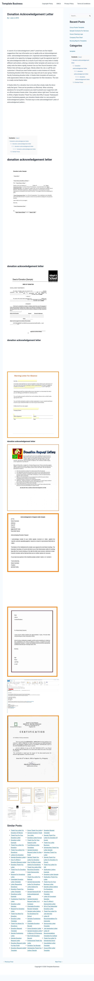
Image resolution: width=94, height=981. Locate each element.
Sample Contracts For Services (80, 31)
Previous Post (8, 969)
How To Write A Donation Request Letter (17, 864)
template (73, 51)
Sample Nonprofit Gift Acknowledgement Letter (34, 899)
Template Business (12, 3)
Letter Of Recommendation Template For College (51, 935)
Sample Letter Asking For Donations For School (34, 918)
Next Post (59, 969)
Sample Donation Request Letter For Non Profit (33, 857)
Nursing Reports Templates (79, 41)
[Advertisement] (22, 35)
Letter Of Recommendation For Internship (51, 921)
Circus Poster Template (77, 27)
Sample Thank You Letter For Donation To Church (51, 859)
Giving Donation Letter (34, 933)
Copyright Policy (50, 4)
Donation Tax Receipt (34, 953)
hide (17, 138)
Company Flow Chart (77, 37)
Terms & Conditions (84, 4)
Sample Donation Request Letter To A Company (33, 906)
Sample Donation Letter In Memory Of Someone (34, 938)
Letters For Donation (17, 855)
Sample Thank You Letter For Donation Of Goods (51, 837)
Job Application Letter (51, 931)
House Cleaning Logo (77, 34)
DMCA (60, 4)
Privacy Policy (70, 4)
